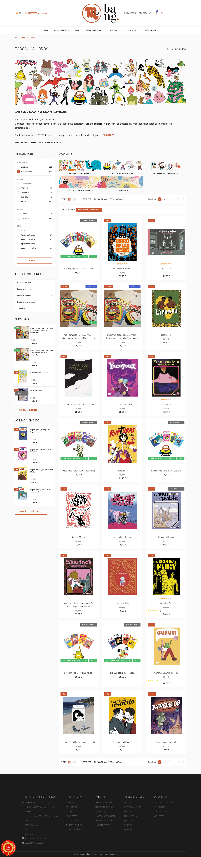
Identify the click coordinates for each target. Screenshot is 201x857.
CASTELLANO (36, 184)
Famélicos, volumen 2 (166, 742)
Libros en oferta (102, 825)
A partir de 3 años (36, 235)
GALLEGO (36, 192)
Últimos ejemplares (104, 821)
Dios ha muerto (79, 537)
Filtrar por (86, 199)
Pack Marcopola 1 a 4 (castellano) (78, 673)
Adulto (36, 230)
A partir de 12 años (36, 248)
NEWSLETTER (71, 816)
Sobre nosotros (61, 30)
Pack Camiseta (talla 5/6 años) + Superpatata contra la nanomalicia (41, 353)
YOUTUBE (128, 825)
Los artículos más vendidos (31, 511)
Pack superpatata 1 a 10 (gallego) (78, 268)
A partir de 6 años (36, 239)
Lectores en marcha (25, 289)
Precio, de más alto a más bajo (110, 199)
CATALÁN (36, 188)
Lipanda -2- (166, 335)
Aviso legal (71, 803)
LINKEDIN (128, 829)
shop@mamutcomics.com (35, 838)
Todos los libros (93, 30)
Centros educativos (104, 807)
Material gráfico (74, 829)
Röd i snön (166, 268)
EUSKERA (36, 197)
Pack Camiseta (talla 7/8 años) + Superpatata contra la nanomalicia (41, 330)
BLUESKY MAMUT (131, 821)
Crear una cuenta (162, 812)
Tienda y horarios (74, 825)
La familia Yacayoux (122, 404)
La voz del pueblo (36, 391)
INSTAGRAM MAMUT (132, 807)
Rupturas (122, 471)
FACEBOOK (128, 812)
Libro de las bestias (122, 268)
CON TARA (36, 218)
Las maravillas (122, 603)
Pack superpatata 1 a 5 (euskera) (166, 471)
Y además (21, 308)
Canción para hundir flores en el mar (79, 742)
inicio (45, 30)
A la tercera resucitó (122, 742)
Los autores (130, 30)
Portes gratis (101, 812)
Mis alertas (159, 816)
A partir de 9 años (36, 244)
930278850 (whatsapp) (36, 13)
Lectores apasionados (26, 302)
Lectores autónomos (25, 296)
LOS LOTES (107, 135)
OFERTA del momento (104, 803)
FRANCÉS (36, 201)
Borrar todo (34, 260)
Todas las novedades (28, 410)
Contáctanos (72, 821)
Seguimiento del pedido (164, 803)
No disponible (36, 171)
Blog (77, 30)
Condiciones (71, 807)
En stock (36, 167)
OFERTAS (113, 30)
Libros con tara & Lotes (105, 816)
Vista (63, 199)
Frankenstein (166, 404)
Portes (69, 812)
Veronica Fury (166, 603)
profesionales (149, 30)
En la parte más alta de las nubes (78, 404)
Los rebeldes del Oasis (122, 537)
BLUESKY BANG (130, 816)
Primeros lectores (24, 283)
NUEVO (36, 214)
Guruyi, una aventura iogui (166, 673)
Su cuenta (160, 796)
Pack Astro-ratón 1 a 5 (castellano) (78, 471)
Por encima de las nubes (39, 373)
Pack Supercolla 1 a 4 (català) (122, 673)
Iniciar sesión (160, 807)
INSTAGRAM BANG (131, 803)
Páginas (152, 199)
